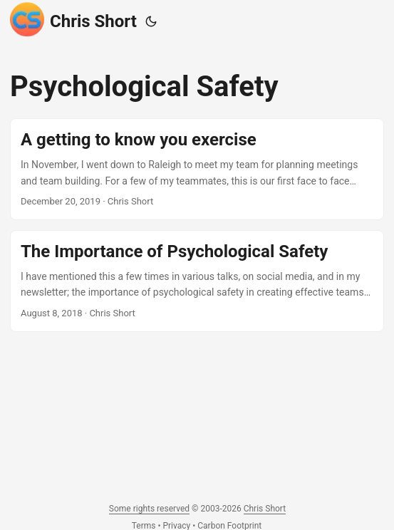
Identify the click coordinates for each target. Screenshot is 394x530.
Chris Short (73, 19)
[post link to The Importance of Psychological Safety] (197, 281)
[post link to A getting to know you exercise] (197, 169)
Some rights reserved (149, 509)
